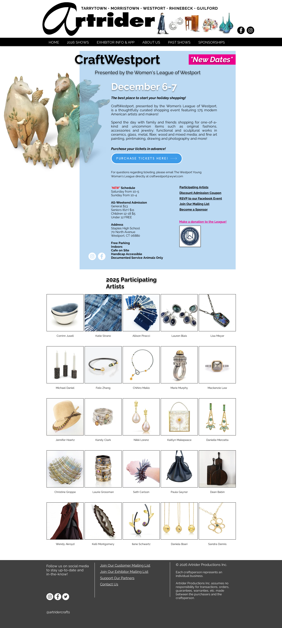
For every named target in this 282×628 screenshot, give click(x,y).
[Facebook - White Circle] (101, 256)
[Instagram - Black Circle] (250, 30)
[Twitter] (65, 596)
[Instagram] (49, 596)
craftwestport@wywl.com (166, 176)
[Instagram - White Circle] (92, 256)
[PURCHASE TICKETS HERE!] (146, 158)
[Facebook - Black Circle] (241, 30)
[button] (78, 41)
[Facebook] (57, 596)
